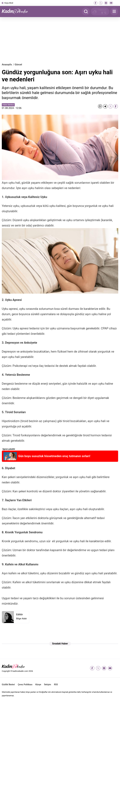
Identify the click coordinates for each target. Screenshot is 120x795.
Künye (38, 684)
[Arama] (86, 11)
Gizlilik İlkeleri (8, 684)
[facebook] (95, 3)
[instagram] (106, 3)
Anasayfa (7, 64)
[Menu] (114, 11)
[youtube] (111, 3)
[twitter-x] (101, 3)
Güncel (18, 64)
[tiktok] (116, 3)
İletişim (47, 684)
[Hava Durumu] (100, 11)
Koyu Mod (8, 3)
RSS (56, 684)
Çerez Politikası (25, 684)
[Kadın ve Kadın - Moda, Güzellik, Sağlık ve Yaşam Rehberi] (17, 11)
